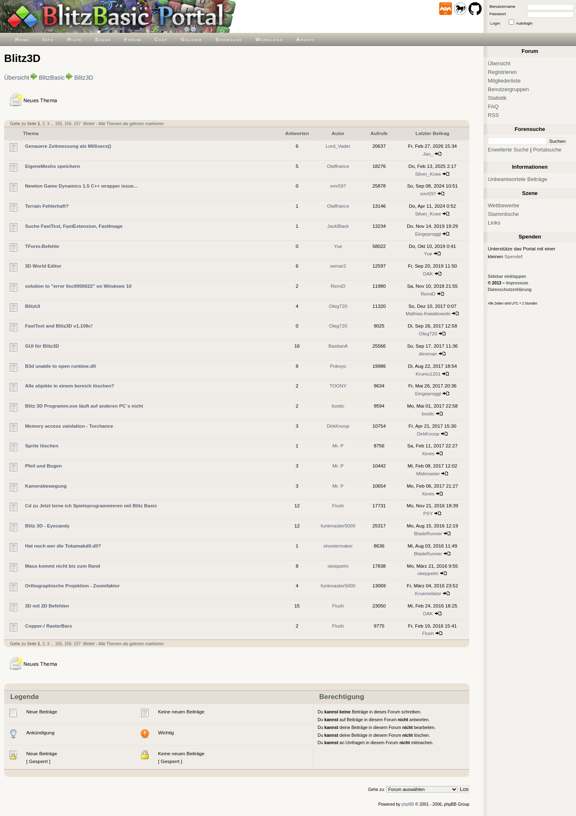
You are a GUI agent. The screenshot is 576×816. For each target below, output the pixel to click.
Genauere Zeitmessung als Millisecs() (68, 146)
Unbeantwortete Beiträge (517, 179)
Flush (338, 505)
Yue (338, 246)
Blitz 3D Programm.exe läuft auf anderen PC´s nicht (84, 405)
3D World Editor (43, 265)
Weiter (89, 123)
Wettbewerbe (503, 205)
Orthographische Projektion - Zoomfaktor (72, 585)
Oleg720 (338, 306)
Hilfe (74, 39)
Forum (133, 39)
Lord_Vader (338, 146)
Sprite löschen (41, 445)
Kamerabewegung (45, 485)
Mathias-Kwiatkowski (428, 313)
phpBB (408, 804)
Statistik (497, 98)
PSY (428, 513)
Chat (160, 39)
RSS (493, 115)
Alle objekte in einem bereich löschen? (69, 385)
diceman (428, 353)
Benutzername (502, 6)
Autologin (524, 23)
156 (67, 123)
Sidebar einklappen (507, 276)
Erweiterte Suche (508, 150)
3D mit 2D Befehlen (47, 605)
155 (58, 123)
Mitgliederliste (504, 81)
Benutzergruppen (508, 89)
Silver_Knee (428, 173)
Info (48, 39)
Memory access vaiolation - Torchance (69, 426)
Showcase (228, 39)
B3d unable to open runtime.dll (60, 366)
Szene (103, 39)
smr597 (338, 185)
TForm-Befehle (42, 246)
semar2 (338, 265)
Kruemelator (428, 593)
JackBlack (338, 226)
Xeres (428, 453)
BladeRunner (428, 533)
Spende (513, 256)
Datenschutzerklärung (510, 289)
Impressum (517, 283)
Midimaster (428, 473)
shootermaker (338, 545)
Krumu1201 (428, 373)
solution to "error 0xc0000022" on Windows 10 (78, 286)
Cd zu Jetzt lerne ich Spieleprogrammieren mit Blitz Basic (91, 505)
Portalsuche (547, 150)
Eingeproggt (428, 233)
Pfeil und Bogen (43, 465)
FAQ (493, 106)
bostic (338, 405)
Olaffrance (338, 166)
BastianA (337, 345)
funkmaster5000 (338, 525)
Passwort (497, 13)
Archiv (305, 39)
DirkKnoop (338, 426)
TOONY (338, 385)
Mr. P (337, 445)
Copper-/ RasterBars (48, 625)
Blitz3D (83, 77)
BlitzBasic (52, 77)
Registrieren (502, 72)
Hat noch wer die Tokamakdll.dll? (63, 545)
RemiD (338, 286)
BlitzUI (32, 306)
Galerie (191, 39)
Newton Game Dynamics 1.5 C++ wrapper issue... (81, 185)
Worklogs (269, 39)
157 (77, 123)
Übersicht (16, 77)
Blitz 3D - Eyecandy (47, 525)
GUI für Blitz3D (42, 345)
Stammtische (503, 214)
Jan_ (428, 153)
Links (494, 223)
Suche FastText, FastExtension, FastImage (74, 226)
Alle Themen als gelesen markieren (131, 123)
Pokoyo (338, 366)
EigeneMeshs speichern (52, 166)
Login (495, 23)
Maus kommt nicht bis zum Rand (62, 565)
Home (22, 39)
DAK (428, 273)
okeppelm (337, 565)
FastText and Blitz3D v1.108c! (59, 325)
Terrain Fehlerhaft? (47, 206)
